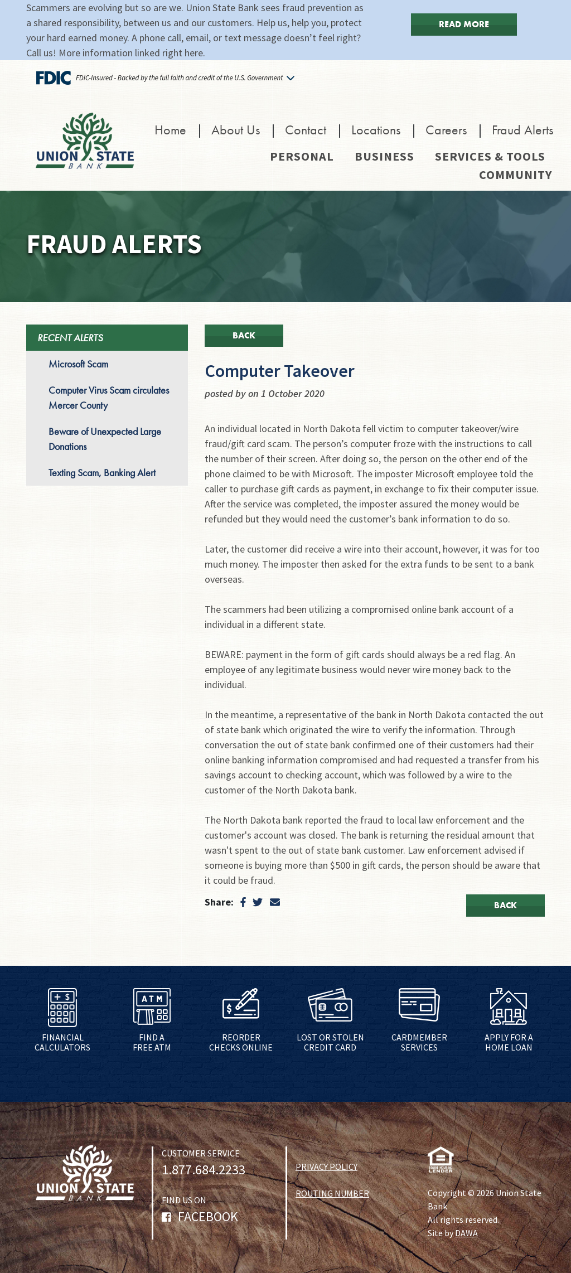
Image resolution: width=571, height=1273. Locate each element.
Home (170, 129)
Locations (375, 129)
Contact (305, 129)
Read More (464, 24)
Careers (446, 129)
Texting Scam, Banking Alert (102, 472)
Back (244, 335)
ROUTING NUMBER (332, 1193)
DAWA (466, 1232)
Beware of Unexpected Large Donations (105, 439)
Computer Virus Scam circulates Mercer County (109, 398)
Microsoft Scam (78, 363)
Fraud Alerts (522, 129)
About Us (235, 129)
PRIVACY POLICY (326, 1166)
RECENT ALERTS (70, 337)
